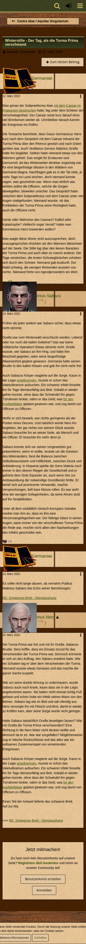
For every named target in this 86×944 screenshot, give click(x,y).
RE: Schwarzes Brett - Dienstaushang (29, 598)
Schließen (40, 938)
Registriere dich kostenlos (38, 863)
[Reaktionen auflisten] (8, 281)
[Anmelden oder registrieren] (68, 5)
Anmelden (44, 890)
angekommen (26, 380)
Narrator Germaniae (21, 52)
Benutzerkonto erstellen (43, 879)
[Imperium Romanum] (2, 5)
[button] (80, 5)
